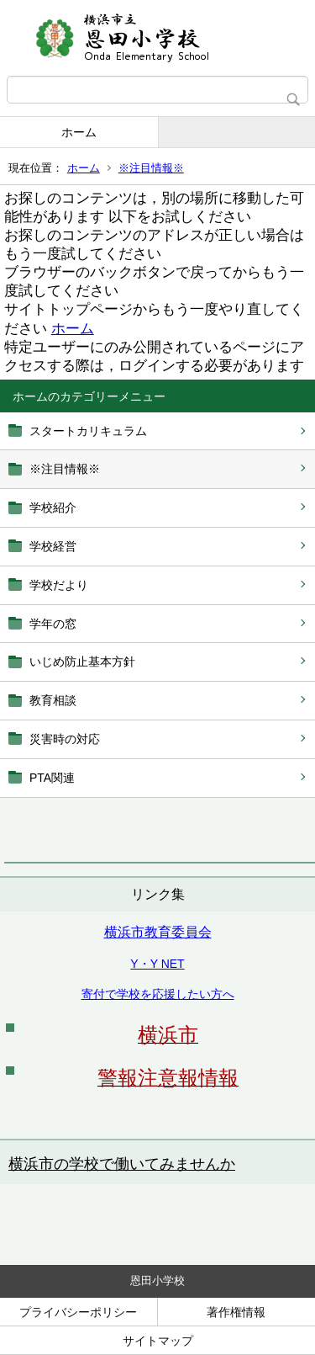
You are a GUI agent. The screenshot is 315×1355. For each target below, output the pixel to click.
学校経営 (52, 546)
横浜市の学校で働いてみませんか (121, 1164)
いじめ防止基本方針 (82, 661)
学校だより (58, 585)
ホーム (79, 132)
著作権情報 (236, 1312)
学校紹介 (52, 507)
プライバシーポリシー (78, 1312)
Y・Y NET (157, 963)
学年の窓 (52, 623)
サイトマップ (158, 1340)
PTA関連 (52, 777)
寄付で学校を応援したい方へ (157, 994)
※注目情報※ (151, 168)
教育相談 (52, 700)
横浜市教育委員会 (158, 932)
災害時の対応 (64, 739)
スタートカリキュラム (88, 431)
